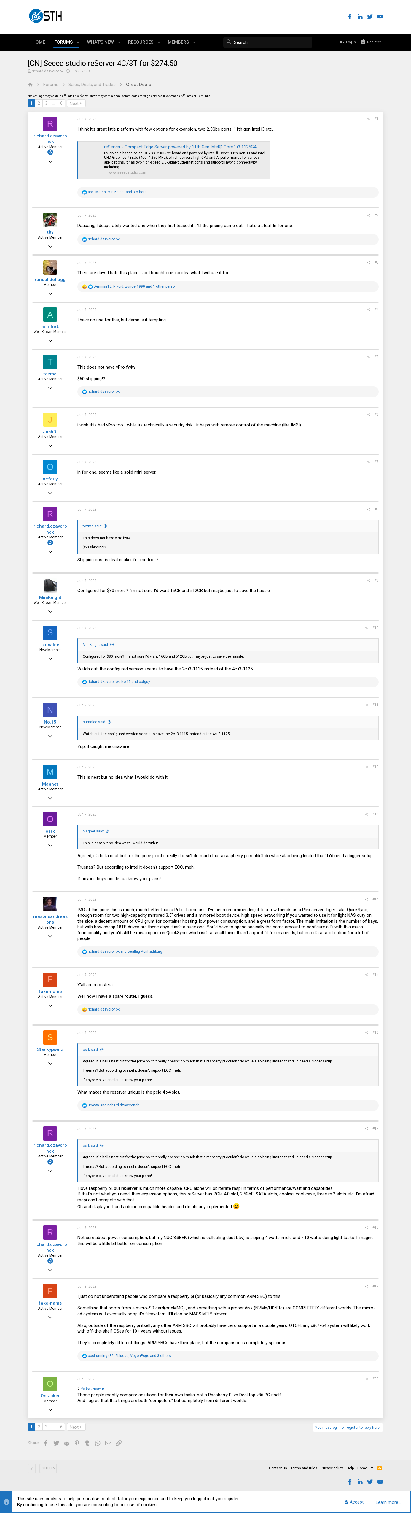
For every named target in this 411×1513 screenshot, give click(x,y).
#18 (375, 1227)
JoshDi (50, 431)
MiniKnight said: (96, 645)
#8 (377, 509)
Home (362, 1468)
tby (50, 232)
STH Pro (48, 1468)
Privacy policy (332, 1468)
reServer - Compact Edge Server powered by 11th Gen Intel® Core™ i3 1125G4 (180, 147)
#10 (375, 628)
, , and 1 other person (135, 286)
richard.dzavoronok (47, 71)
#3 (377, 262)
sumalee (50, 644)
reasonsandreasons (50, 919)
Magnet (50, 784)
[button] (78, 42)
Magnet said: (93, 831)
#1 (377, 119)
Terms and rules (304, 1468)
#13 (375, 814)
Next (74, 103)
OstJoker (50, 1395)
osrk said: (91, 1050)
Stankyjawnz (50, 1049)
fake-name (50, 991)
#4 (377, 309)
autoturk (50, 326)
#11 (375, 705)
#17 (375, 1128)
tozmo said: (92, 526)
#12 (375, 767)
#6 (377, 415)
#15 (375, 975)
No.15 (50, 722)
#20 (375, 1379)
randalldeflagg (50, 279)
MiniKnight (50, 597)
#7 (377, 462)
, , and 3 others (117, 192)
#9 (377, 580)
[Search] (267, 42)
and (125, 951)
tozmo (50, 374)
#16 (375, 1032)
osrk (50, 831)
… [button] (53, 103)
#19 (375, 1286)
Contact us (278, 1468)
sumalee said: (94, 722)
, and (119, 682)
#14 (375, 899)
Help (350, 1468)
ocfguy (50, 479)
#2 (377, 215)
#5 (377, 357)
